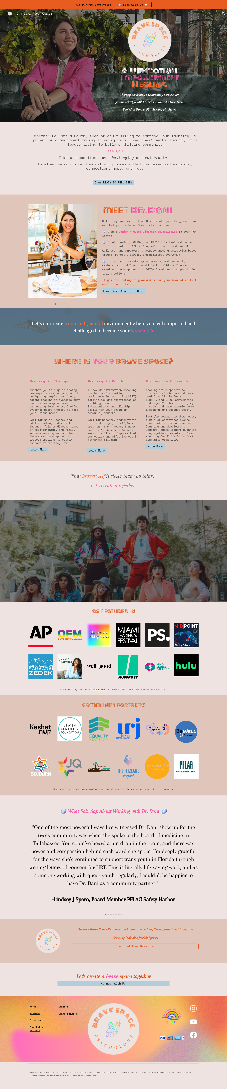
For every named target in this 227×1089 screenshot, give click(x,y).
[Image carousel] (62, 254)
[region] (113, 4)
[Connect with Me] (113, 983)
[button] (223, 13)
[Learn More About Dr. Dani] (123, 291)
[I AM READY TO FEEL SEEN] (113, 182)
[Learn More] (38, 449)
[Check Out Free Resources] (135, 946)
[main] (150, 76)
